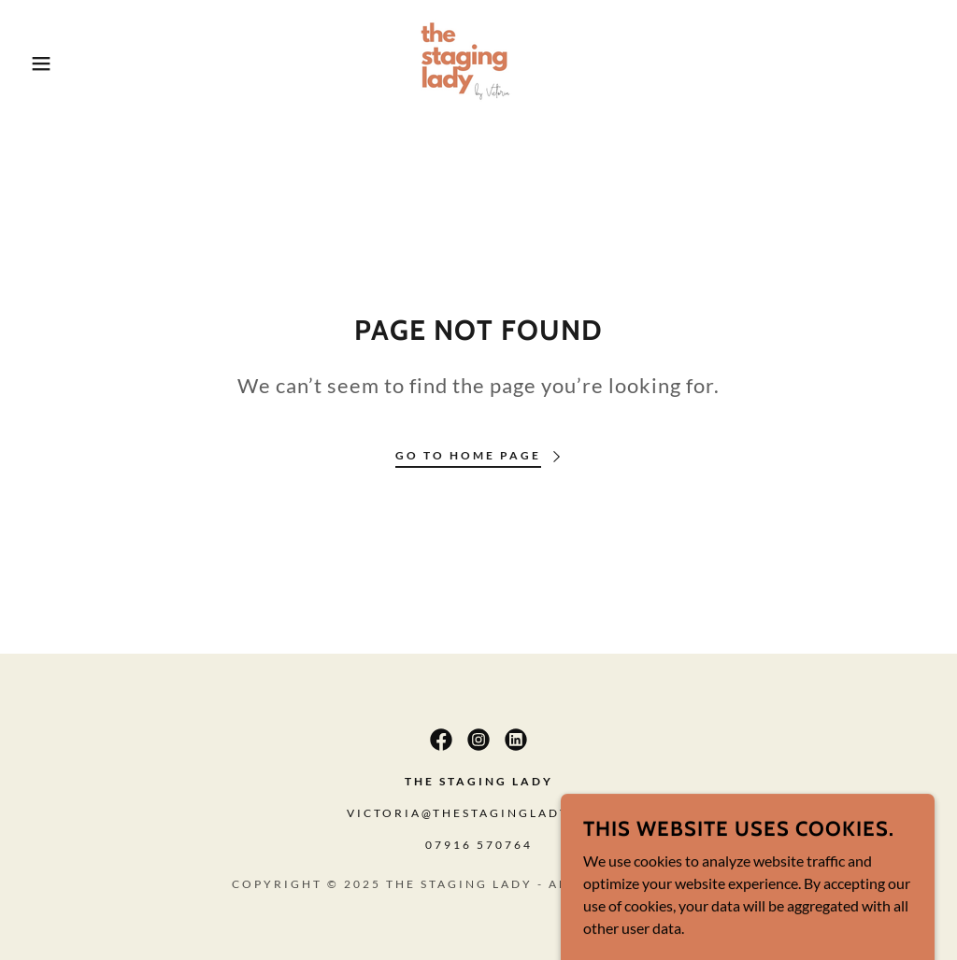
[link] (478, 61)
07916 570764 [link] (479, 845)
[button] (47, 63)
